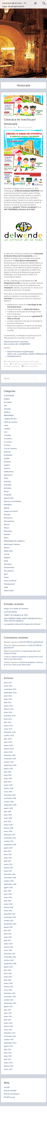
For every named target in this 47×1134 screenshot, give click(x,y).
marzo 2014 (8, 983)
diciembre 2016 (9, 874)
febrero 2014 (8, 987)
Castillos (7, 429)
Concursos (8, 442)
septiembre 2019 (10, 765)
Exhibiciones (9, 472)
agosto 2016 (8, 887)
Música (6, 528)
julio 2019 (7, 772)
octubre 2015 (8, 921)
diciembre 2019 (9, 755)
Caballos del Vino (10, 419)
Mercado (7, 515)
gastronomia (8, 498)
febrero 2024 (9, 709)
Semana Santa (9, 567)
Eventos (31, 361)
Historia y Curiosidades (12, 501)
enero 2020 (8, 752)
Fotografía (7, 495)
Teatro (6, 577)
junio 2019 (8, 775)
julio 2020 (8, 739)
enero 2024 (8, 712)
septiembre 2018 (10, 805)
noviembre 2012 (10, 1036)
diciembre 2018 (9, 795)
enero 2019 (8, 792)
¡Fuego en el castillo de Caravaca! (16, 609)
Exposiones (8, 475)
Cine (5, 432)
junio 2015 (8, 934)
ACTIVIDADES (11, 361)
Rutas (6, 364)
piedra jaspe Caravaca (12, 544)
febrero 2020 (9, 749)
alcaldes (7, 399)
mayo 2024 (8, 699)
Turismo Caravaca (26, 127)
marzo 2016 (8, 904)
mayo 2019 (8, 778)
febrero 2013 (8, 1026)
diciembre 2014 (9, 954)
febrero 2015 (8, 947)
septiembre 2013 (10, 1003)
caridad (14, 364)
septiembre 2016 (10, 884)
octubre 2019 (9, 762)
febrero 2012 (8, 1066)
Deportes (19, 361)
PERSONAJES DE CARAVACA (14, 541)
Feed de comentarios (11, 1094)
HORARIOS (8, 505)
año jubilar (8, 402)
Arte (5, 405)
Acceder (7, 1087)
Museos (7, 524)
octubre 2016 (9, 881)
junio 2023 (8, 719)
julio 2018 (7, 811)
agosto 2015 (8, 927)
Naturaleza (8, 531)
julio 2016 (7, 891)
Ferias (6, 478)
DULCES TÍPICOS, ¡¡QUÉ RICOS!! (31, 642)
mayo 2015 (8, 937)
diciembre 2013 (9, 993)
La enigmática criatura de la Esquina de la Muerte (22, 624)
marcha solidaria (23, 364)
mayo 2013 (8, 1016)
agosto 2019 (8, 769)
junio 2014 (8, 973)
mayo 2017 (8, 858)
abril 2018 (7, 821)
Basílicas (7, 412)
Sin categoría (9, 571)
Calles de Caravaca (10, 422)
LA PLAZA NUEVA (10, 612)
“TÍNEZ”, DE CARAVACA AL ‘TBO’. (16, 615)
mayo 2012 (8, 1056)
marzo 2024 (8, 706)
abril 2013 (7, 1020)
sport (6, 574)
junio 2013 (8, 1013)
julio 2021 (7, 722)
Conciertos (8, 439)
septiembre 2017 (10, 845)
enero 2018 (8, 831)
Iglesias (6, 508)
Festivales (7, 481)
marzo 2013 (8, 1023)
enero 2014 (8, 990)
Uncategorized (9, 584)
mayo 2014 (8, 977)
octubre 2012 (9, 1039)
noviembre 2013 (10, 997)
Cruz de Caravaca (10, 448)
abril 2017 (7, 861)
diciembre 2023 (9, 716)
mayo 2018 (8, 818)
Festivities (7, 488)
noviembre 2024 (10, 689)
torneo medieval (10, 581)
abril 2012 (7, 1059)
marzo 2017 (8, 864)
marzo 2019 (8, 785)
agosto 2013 (8, 1006)
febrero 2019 (8, 788)
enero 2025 (8, 686)
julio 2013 (7, 1010)
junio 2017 (8, 854)
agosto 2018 (8, 808)
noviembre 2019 (10, 759)
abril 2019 (7, 782)
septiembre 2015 (10, 924)
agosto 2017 (8, 848)
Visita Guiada (8, 591)
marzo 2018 (8, 825)
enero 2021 (8, 729)
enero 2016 (8, 911)
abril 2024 (7, 702)
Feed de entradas (10, 1091)
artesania (7, 409)
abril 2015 (7, 940)
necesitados (34, 364)
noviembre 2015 (10, 917)
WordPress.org (9, 1097)
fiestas (6, 491)
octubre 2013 (8, 1000)
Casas (6, 425)
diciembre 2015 (9, 914)
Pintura (6, 548)
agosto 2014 (8, 967)
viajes (6, 587)
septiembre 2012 (10, 1043)
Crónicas (7, 445)
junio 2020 (8, 742)
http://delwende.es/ (14, 356)
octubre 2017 (8, 841)
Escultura (7, 462)
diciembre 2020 (10, 732)
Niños (37, 361)
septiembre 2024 (10, 693)
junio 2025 (8, 683)
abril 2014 (7, 980)
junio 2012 (8, 1053)
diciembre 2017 (9, 835)
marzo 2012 (8, 1063)
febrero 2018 (8, 828)
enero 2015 (8, 950)
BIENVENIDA (9, 415)
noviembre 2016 (10, 878)
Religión (7, 557)
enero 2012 (8, 1069)
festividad (7, 485)
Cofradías (7, 435)
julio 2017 (7, 851)
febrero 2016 (8, 907)
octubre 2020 (9, 735)
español (25, 361)
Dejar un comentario (31, 366)
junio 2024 (8, 696)
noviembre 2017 (10, 838)
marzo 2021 (8, 726)
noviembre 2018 (10, 798)
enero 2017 (8, 871)
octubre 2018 (9, 802)
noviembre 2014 (10, 957)
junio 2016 (8, 894)
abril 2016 (7, 901)
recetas (6, 554)
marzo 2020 (8, 745)
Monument (8, 518)
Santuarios (8, 564)
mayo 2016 (8, 897)
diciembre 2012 (9, 1033)
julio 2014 (7, 970)
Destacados (8, 455)
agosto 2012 (8, 1046)
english (7, 458)
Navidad (7, 534)
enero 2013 (8, 1030)
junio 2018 (8, 815)
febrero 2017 (8, 868)
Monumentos (9, 521)
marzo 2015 (8, 944)
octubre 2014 (9, 960)
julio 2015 (7, 930)
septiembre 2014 (10, 963)
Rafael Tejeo (8, 551)
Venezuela (15, 366)
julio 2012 (7, 1049)
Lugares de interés (11, 511)
